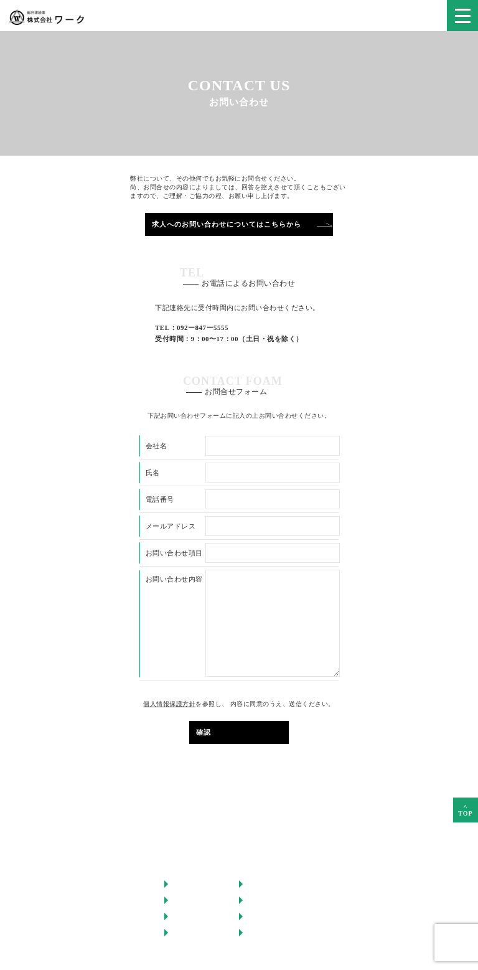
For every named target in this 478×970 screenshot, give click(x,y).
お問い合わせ (267, 916)
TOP (465, 808)
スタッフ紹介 (267, 883)
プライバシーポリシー (279, 932)
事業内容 (185, 900)
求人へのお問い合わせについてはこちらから (226, 224)
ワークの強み (193, 883)
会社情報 (185, 932)
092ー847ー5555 (202, 327)
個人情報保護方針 (169, 703)
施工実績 (185, 916)
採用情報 (260, 900)
